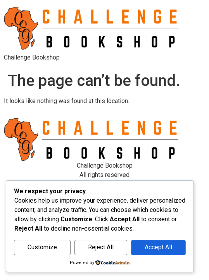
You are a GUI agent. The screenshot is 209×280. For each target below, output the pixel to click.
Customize (42, 247)
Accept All (158, 247)
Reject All (101, 247)
